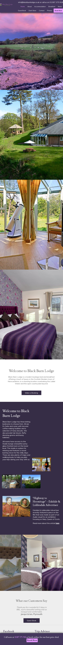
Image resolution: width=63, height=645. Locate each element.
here (57, 523)
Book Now (58, 10)
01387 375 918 (56, 2)
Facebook (8, 631)
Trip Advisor (42, 631)
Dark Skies (32, 10)
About (29, 6)
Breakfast (51, 6)
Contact (41, 10)
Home (23, 6)
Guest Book (22, 10)
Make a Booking (31, 393)
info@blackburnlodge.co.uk (28, 2)
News (60, 6)
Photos (49, 10)
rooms (7, 441)
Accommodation (40, 6)
